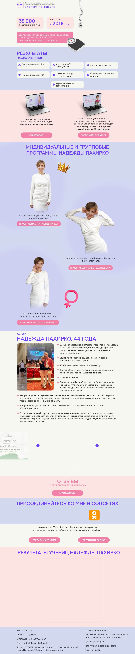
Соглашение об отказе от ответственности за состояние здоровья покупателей (106, 636)
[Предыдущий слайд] (38, 445)
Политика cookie (92, 650)
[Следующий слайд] (97, 445)
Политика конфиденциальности (100, 645)
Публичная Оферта (94, 641)
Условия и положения (95, 630)
